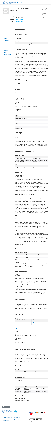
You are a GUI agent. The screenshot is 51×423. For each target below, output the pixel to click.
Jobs (3, 419)
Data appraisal (6, 44)
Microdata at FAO (20, 2)
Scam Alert (21, 419)
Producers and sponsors (7, 36)
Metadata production (8, 54)
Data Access (6, 46)
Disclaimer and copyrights (6, 49)
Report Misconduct (6, 420)
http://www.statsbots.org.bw (40, 372)
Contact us (7, 419)
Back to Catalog (6, 406)
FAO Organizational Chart (7, 417)
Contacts (5, 52)
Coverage (6, 33)
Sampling (5, 38)
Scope (5, 30)
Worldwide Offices (17, 417)
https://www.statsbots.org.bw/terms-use (24, 328)
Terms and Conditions (14, 419)
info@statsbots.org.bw (28, 372)
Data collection (7, 40)
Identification (6, 28)
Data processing (7, 42)
